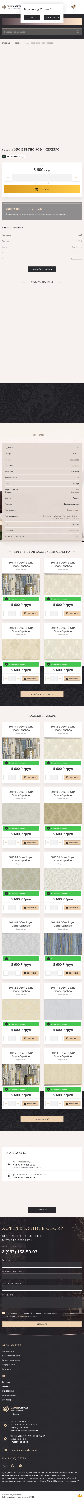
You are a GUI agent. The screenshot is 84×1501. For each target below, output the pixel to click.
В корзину (42, 189)
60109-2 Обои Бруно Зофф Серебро (21, 629)
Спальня (75, 516)
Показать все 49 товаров (42, 694)
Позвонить (42, 1210)
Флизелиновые (73, 510)
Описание (39, 435)
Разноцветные (9, 1395)
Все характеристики (42, 269)
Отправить (42, 1324)
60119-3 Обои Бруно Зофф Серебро (21, 793)
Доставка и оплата (11, 1355)
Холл (45, 516)
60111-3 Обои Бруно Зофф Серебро (63, 989)
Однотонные (8, 1390)
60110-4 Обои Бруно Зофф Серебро (21, 858)
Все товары (7, 1399)
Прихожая (67, 516)
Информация (8, 1364)
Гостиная (55, 518)
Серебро (78, 253)
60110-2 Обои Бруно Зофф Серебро (63, 793)
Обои (17, 43)
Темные (6, 1386)
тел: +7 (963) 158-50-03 (24, 1164)
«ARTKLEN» (31, 1497)
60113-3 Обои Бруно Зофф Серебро (63, 1054)
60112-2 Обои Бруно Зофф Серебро (63, 629)
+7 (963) (19, 1427)
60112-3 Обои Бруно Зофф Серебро (21, 989)
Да (32, 17)
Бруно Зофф (77, 247)
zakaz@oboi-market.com (24, 1450)
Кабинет (50, 516)
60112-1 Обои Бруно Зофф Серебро (63, 564)
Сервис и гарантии (11, 1360)
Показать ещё (42, 1119)
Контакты (6, 1369)
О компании (8, 1351)
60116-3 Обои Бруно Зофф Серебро (63, 924)
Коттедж (58, 516)
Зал (61, 518)
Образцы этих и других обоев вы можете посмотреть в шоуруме (37, 214)
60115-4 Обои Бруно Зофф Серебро (21, 564)
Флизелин (75, 492)
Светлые (6, 1382)
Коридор (67, 518)
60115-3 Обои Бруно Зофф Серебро (21, 1054)
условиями (22, 1316)
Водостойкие (76, 259)
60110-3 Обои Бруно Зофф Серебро (21, 924)
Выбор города (52, 17)
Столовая (75, 518)
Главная (6, 43)
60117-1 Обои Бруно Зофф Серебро (63, 858)
